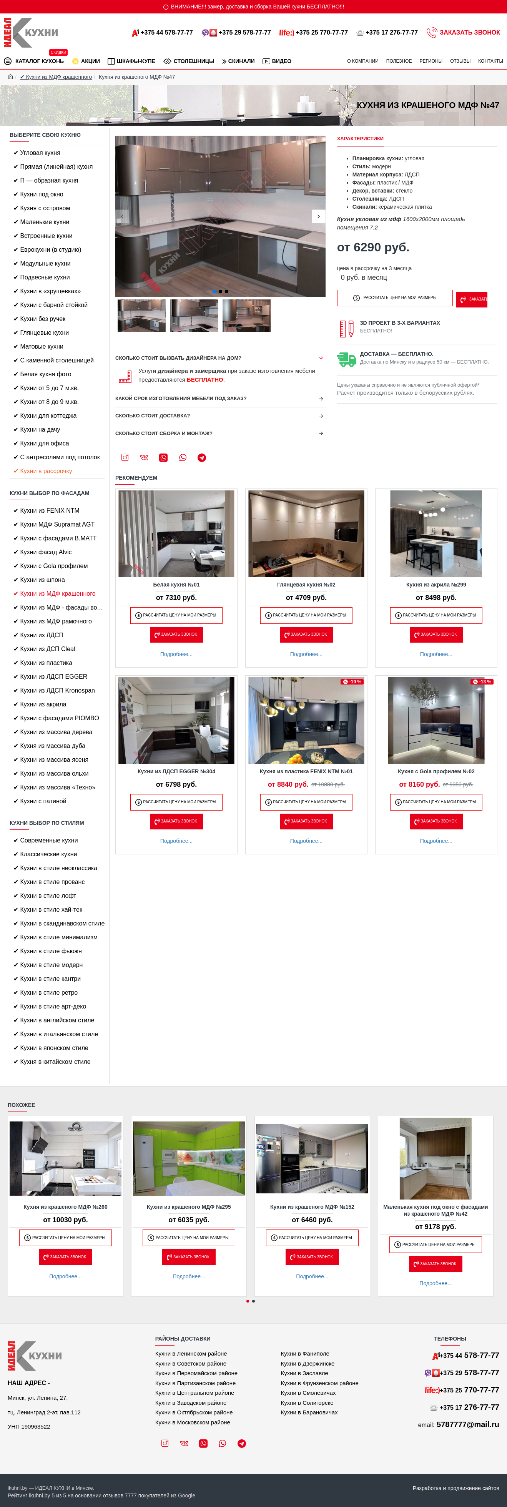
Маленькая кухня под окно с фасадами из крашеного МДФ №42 (435, 1210)
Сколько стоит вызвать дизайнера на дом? (178, 358)
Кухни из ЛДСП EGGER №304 (176, 771)
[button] (122, 216)
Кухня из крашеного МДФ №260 (65, 1207)
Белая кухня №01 (176, 585)
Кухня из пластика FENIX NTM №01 (306, 771)
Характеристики (360, 138)
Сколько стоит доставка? (152, 416)
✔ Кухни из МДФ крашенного (56, 77)
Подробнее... (176, 654)
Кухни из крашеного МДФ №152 (312, 1207)
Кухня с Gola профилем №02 (436, 771)
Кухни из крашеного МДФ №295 (189, 1207)
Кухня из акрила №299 (436, 585)
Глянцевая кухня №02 (306, 585)
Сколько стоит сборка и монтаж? (164, 433)
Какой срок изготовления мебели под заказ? (181, 398)
